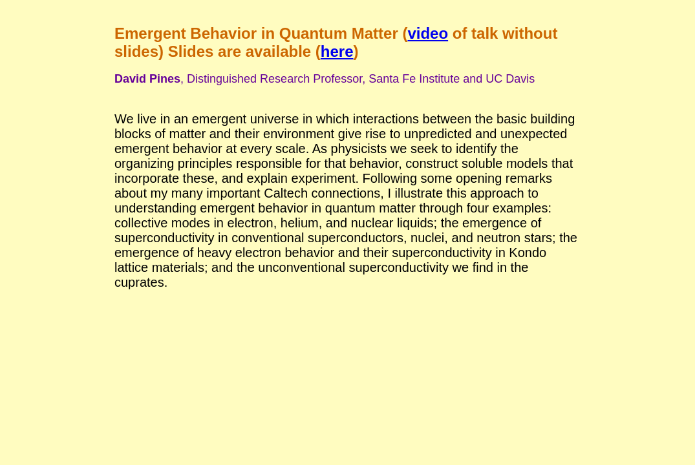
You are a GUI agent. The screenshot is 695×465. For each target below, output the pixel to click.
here (337, 51)
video (427, 33)
